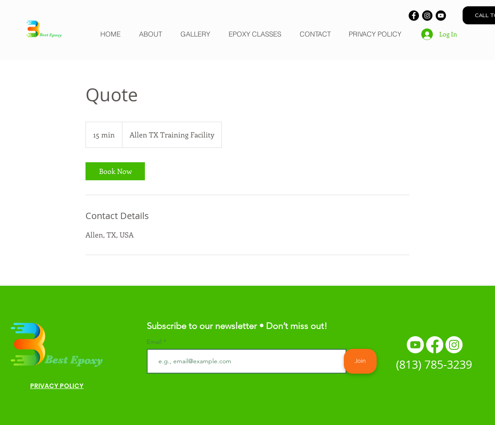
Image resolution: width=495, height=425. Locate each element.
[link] (115, 171)
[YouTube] (441, 15)
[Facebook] (414, 15)
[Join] (360, 361)
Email (155, 341)
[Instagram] (427, 15)
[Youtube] (415, 344)
